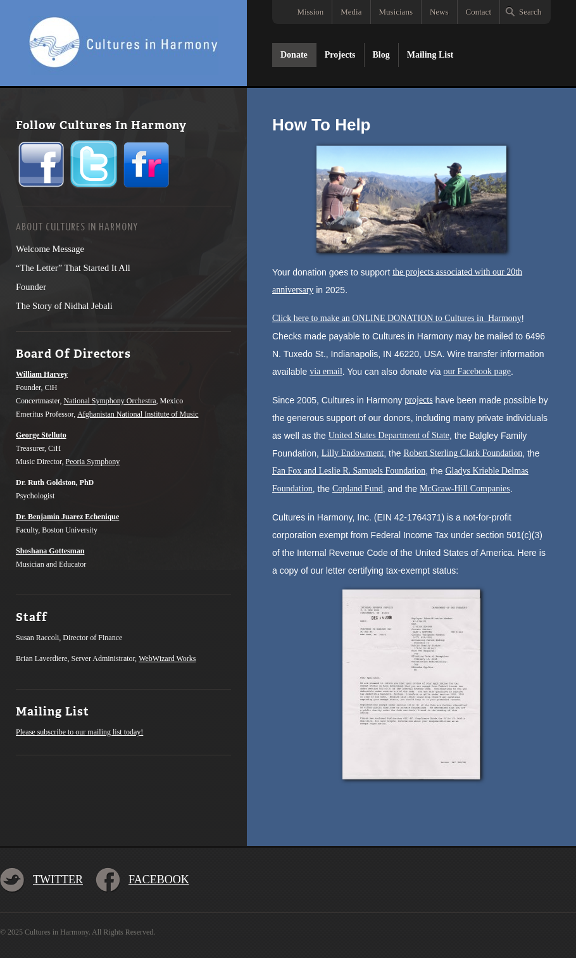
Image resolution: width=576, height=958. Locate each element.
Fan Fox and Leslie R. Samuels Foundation (348, 471)
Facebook (158, 879)
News (439, 11)
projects (418, 400)
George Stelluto (41, 435)
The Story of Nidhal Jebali (64, 306)
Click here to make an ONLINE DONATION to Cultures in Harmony (397, 318)
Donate (294, 55)
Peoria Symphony (93, 461)
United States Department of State (389, 435)
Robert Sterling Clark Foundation (462, 453)
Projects (340, 55)
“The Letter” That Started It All (73, 268)
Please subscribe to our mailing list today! (79, 732)
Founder (31, 287)
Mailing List (430, 55)
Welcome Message (50, 249)
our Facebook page (477, 371)
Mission (310, 11)
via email (326, 371)
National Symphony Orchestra (110, 400)
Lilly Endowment (353, 453)
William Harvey (42, 374)
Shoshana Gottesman (50, 550)
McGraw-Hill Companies (465, 488)
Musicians (396, 11)
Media (351, 11)
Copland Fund (357, 488)
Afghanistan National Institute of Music (137, 414)
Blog (381, 55)
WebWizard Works (167, 658)
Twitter (58, 879)
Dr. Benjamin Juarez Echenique (67, 516)
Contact (478, 11)
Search (530, 11)
